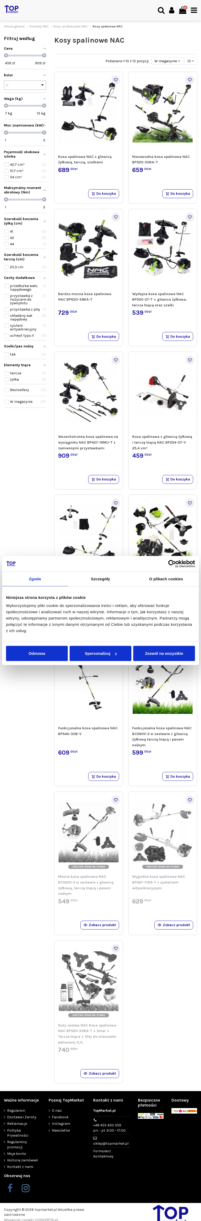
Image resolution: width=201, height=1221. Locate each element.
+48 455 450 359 (109, 1128)
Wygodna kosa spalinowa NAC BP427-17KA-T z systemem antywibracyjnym (158, 882)
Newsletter (61, 1130)
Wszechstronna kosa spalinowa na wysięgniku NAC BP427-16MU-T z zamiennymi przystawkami (88, 442)
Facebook (60, 1117)
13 (190, 61)
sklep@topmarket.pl (111, 1143)
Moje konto (16, 1153)
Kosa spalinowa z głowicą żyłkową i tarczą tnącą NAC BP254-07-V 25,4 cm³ (162, 442)
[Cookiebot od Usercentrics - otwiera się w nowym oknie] (172, 563)
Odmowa (37, 653)
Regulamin (16, 1110)
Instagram (61, 1123)
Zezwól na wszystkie (164, 653)
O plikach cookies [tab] (166, 578)
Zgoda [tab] (35, 578)
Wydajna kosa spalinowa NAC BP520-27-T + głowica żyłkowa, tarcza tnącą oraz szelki (159, 299)
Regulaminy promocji (17, 1144)
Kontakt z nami (20, 1167)
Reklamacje (17, 1123)
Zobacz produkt (99, 925)
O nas (57, 1110)
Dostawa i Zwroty (21, 1117)
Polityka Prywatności (17, 1133)
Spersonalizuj (101, 653)
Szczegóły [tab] (100, 578)
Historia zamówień (22, 1160)
